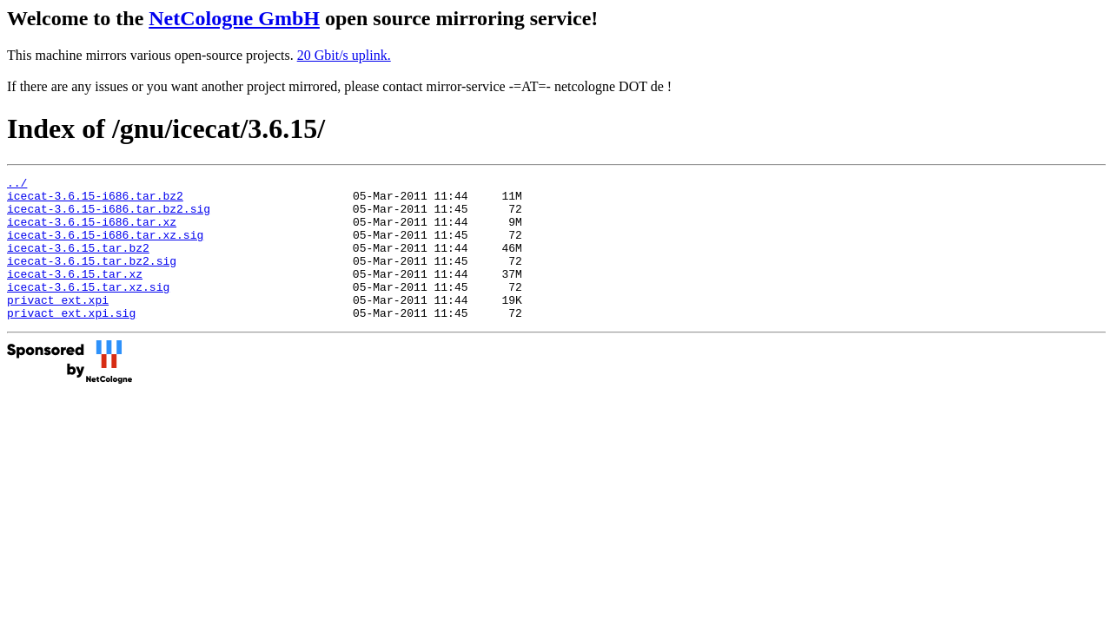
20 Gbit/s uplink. (344, 55)
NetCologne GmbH (234, 18)
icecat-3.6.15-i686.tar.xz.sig (105, 247)
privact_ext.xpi (58, 325)
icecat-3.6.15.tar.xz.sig (88, 310)
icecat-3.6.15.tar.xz (74, 294)
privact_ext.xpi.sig (71, 341)
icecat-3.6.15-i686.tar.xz (91, 232)
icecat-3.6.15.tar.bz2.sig (91, 278)
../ (17, 185)
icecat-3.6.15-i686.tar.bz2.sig (108, 216)
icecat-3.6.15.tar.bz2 (78, 263)
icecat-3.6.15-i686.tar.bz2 (95, 200)
